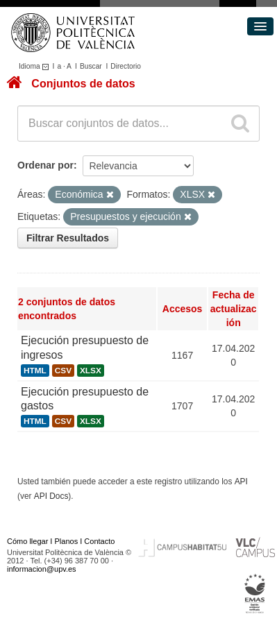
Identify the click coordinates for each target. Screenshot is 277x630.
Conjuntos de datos (83, 84)
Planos (66, 541)
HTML (35, 370)
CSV (63, 370)
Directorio (125, 66)
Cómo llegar (27, 541)
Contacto (99, 541)
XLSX (90, 370)
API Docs (51, 496)
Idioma (36, 66)
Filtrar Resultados (67, 238)
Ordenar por (45, 165)
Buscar (91, 66)
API (241, 481)
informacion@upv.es (41, 569)
